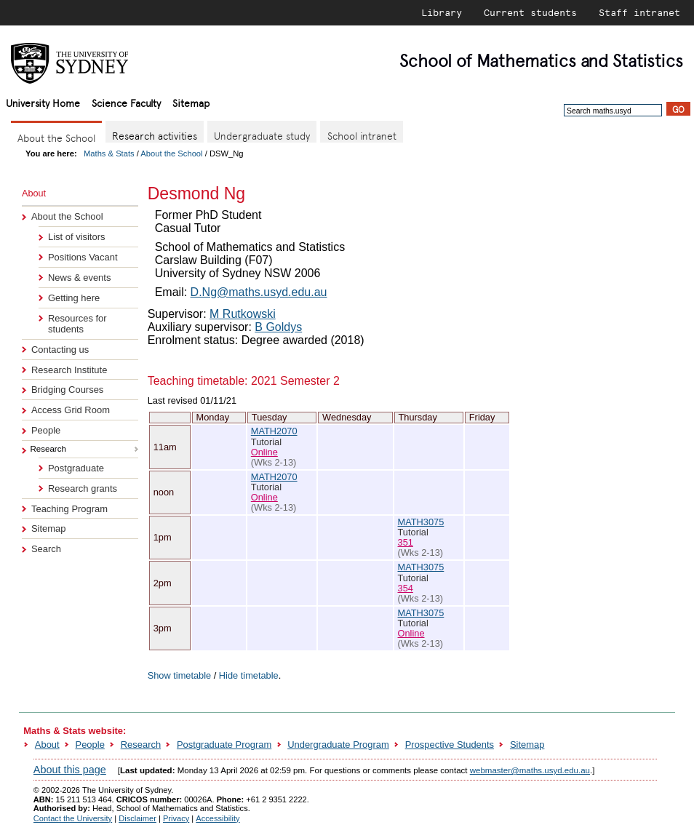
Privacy (176, 818)
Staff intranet (639, 12)
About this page (69, 769)
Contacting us (60, 349)
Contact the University (72, 818)
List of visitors (76, 236)
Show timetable (180, 675)
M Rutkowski (243, 314)
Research (141, 744)
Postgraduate (76, 468)
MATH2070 (274, 431)
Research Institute (69, 369)
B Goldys (278, 327)
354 (405, 588)
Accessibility (217, 818)
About (47, 744)
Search (46, 548)
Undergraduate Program (338, 744)
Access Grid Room (70, 409)
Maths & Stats (109, 153)
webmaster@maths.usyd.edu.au (530, 770)
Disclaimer (137, 818)
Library (441, 12)
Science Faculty (126, 102)
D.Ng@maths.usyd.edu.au (259, 292)
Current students (530, 12)
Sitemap (191, 102)
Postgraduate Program (224, 744)
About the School (171, 153)
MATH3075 (421, 521)
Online (264, 452)
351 (405, 542)
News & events (79, 277)
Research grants (82, 488)
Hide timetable (249, 675)
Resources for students (77, 324)
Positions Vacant (83, 257)
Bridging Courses (67, 389)
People (45, 430)
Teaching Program (69, 508)
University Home (43, 102)
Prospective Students (449, 744)
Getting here (74, 297)
